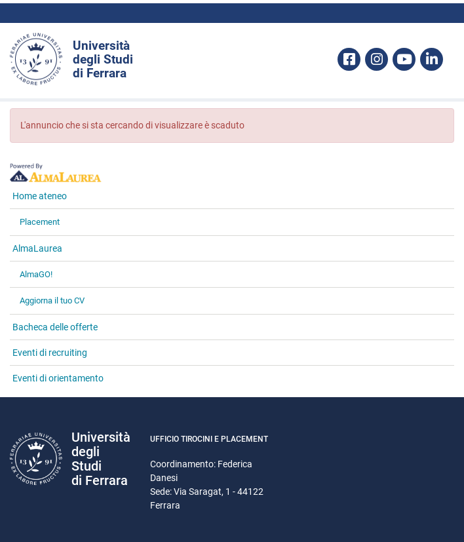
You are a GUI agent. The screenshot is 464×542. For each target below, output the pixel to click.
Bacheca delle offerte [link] (55, 327)
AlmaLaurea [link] (37, 248)
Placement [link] (40, 222)
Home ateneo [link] (39, 196)
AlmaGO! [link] (36, 274)
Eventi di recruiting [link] (49, 352)
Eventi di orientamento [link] (58, 378)
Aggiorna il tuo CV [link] (52, 300)
